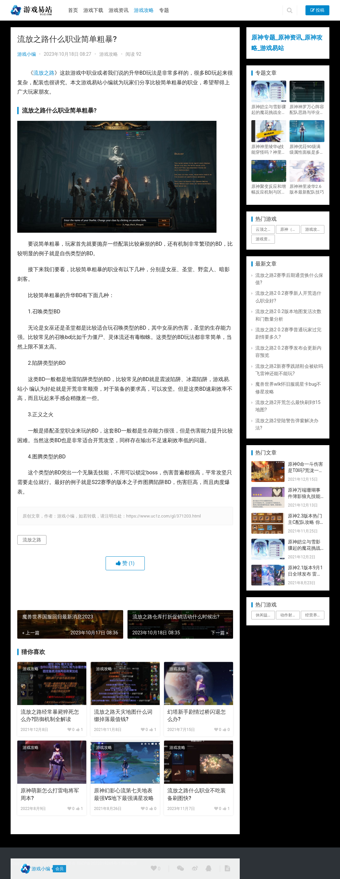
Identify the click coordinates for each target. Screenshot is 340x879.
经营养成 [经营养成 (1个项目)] (313, 615)
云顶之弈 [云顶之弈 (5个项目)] (264, 229)
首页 (73, 10)
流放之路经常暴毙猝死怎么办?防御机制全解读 (50, 715)
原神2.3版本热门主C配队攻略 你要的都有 (305, 522)
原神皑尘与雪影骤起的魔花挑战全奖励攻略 (268, 109)
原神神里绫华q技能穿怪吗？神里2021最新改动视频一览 (267, 149)
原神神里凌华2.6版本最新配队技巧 (307, 189)
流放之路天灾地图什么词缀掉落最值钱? (123, 715)
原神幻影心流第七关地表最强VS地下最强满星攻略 (124, 794)
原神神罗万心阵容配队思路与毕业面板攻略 (307, 109)
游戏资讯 (118, 10)
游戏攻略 (144, 10)
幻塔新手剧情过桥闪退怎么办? (196, 715)
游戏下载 (93, 10)
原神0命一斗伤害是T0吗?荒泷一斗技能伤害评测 (305, 470)
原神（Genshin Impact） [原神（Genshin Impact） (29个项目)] (289, 229)
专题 (164, 10)
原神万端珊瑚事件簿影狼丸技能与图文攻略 (304, 496)
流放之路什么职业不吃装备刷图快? (196, 794)
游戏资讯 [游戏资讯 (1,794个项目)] (264, 239)
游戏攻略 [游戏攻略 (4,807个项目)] (313, 229)
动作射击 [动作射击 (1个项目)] (288, 615)
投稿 (317, 10)
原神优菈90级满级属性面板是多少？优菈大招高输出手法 (307, 149)
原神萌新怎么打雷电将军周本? (50, 794)
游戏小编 (26, 54)
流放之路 (43, 73)
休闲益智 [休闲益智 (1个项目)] (264, 615)
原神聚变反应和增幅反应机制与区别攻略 (268, 189)
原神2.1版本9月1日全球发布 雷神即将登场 (305, 574)
